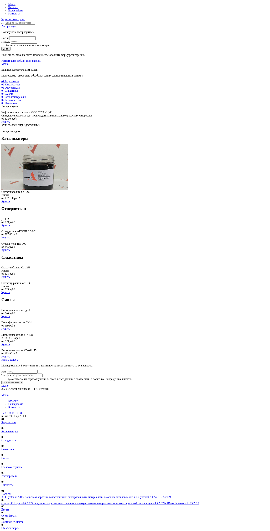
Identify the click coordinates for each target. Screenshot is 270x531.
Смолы (5, 458)
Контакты (14, 13)
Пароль (5, 41)
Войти (6, 49)
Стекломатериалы (11, 467)
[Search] (20, 23)
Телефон (6, 375)
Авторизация (9, 26)
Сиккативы (7, 449)
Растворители (9, 475)
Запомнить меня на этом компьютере (27, 45)
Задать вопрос (9, 359)
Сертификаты (9, 515)
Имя (3, 371)
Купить (5, 121)
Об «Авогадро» (10, 528)
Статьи (5, 503)
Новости (6, 493)
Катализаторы (9, 431)
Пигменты (7, 484)
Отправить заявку (12, 382)
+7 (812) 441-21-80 (12, 412)
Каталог (13, 7)
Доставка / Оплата (12, 521)
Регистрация (8, 60)
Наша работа (15, 10)
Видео (5, 509)
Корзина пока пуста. (13, 19)
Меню (11, 4)
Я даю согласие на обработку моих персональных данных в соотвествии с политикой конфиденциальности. (69, 378)
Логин (5, 38)
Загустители (8, 422)
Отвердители (9, 440)
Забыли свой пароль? (29, 60)
